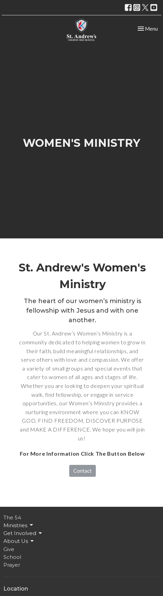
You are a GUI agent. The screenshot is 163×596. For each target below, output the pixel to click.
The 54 (12, 517)
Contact (82, 471)
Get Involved (23, 533)
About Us (19, 541)
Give (8, 549)
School (12, 557)
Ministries (18, 525)
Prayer (11, 565)
